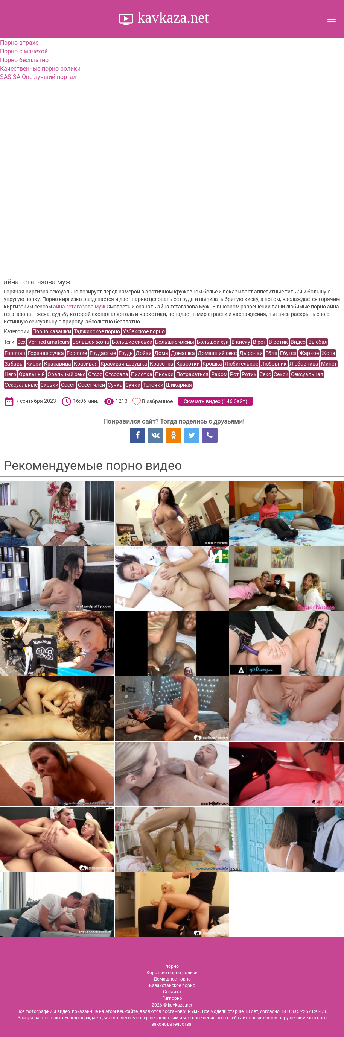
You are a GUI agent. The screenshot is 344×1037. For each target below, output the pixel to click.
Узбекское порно (144, 331)
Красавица (57, 364)
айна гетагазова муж (79, 307)
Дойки (143, 353)
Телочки (153, 385)
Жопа (328, 353)
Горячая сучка (46, 353)
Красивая (86, 364)
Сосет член (91, 385)
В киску (240, 342)
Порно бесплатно (24, 60)
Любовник (274, 364)
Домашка (183, 353)
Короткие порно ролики (172, 972)
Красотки (188, 364)
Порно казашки (51, 331)
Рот (234, 374)
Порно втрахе (19, 42)
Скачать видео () (215, 401)
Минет (329, 364)
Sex (21, 342)
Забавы (14, 364)
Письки (164, 374)
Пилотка (141, 374)
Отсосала (116, 374)
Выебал (317, 342)
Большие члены (174, 342)
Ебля (271, 353)
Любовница (303, 364)
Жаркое (309, 353)
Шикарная (179, 385)
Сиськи (49, 385)
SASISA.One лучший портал (38, 76)
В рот (259, 342)
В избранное (157, 401)
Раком (219, 374)
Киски (33, 364)
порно (172, 966)
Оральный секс (66, 374)
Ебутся (288, 353)
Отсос (95, 374)
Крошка (212, 364)
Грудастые (103, 353)
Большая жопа (90, 342)
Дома (161, 353)
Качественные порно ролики (40, 68)
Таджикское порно (97, 331)
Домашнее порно (172, 979)
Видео (298, 342)
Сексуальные (21, 385)
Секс (265, 374)
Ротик (249, 374)
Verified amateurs (49, 342)
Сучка (115, 385)
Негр (10, 374)
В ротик (278, 342)
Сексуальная (307, 374)
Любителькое (241, 364)
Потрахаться (192, 374)
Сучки (132, 385)
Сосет (68, 385)
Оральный (32, 374)
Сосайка (172, 991)
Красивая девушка (123, 364)
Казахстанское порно (172, 985)
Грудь (126, 353)
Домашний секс (217, 353)
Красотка (162, 364)
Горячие (77, 353)
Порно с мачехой (24, 51)
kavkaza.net (171, 17)
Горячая (15, 353)
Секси (281, 374)
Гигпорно (172, 998)
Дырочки (251, 353)
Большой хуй (213, 342)
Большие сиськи (132, 342)
